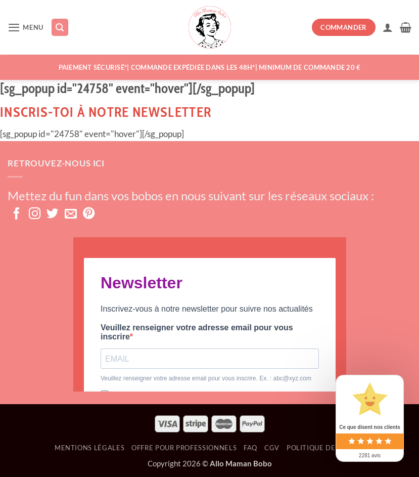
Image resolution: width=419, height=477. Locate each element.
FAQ (250, 448)
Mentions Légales (89, 448)
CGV (272, 448)
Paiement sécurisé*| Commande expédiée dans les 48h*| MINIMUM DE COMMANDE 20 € (210, 67)
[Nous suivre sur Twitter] (52, 214)
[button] (26, 27)
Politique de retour (325, 448)
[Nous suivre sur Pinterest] (89, 214)
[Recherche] (60, 27)
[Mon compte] (388, 27)
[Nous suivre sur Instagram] (35, 214)
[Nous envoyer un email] (71, 214)
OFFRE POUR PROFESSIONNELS (184, 448)
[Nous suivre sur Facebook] (17, 214)
